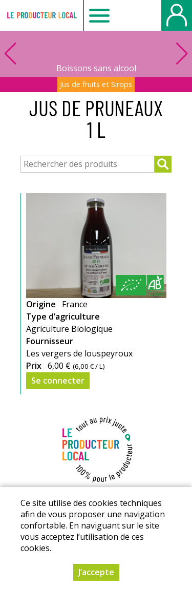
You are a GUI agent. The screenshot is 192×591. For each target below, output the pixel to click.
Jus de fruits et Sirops (96, 84)
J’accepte (96, 572)
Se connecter (57, 380)
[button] (182, 54)
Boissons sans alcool (96, 68)
